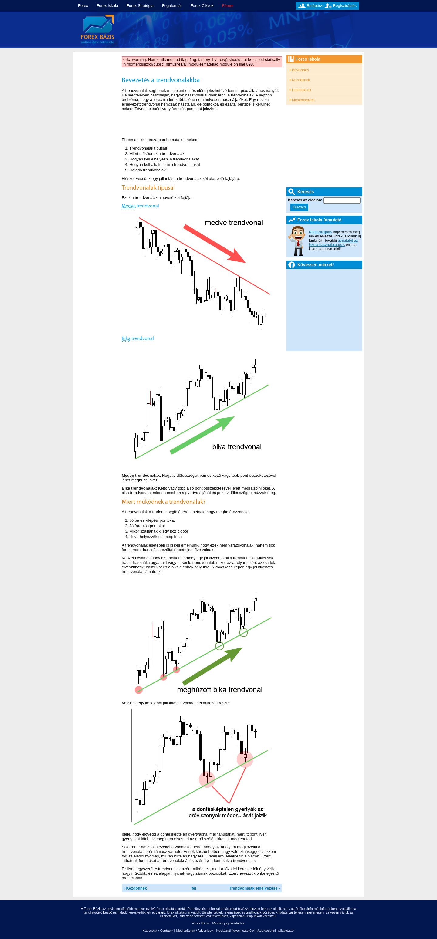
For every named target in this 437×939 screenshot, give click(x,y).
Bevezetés (300, 70)
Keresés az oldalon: (305, 200)
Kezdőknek (301, 80)
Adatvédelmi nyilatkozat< (275, 930)
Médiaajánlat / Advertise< (194, 930)
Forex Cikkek (202, 5)
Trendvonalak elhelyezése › (254, 888)
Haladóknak (301, 90)
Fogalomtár (172, 5)
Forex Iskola (107, 5)
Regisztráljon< (320, 232)
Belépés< (315, 5)
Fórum (228, 5)
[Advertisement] (241, 29)
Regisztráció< (345, 5)
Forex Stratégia (140, 5)
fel (194, 888)
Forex (83, 5)
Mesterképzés (303, 100)
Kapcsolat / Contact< (158, 930)
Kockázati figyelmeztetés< (235, 930)
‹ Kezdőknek (135, 888)
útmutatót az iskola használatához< (333, 242)
